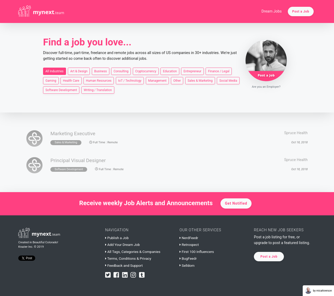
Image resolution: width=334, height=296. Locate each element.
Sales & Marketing (200, 80)
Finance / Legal (218, 71)
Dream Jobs (271, 11)
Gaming (50, 80)
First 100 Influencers (197, 252)
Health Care (71, 80)
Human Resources (98, 80)
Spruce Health (296, 133)
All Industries (54, 71)
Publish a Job (117, 238)
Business (100, 71)
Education (170, 71)
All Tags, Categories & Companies (132, 252)
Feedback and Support (124, 265)
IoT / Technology (129, 80)
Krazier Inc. (25, 246)
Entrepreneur (192, 71)
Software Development (61, 90)
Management (157, 80)
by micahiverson (318, 291)
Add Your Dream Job (122, 244)
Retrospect (189, 244)
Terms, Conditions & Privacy (128, 258)
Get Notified (236, 203)
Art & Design (78, 71)
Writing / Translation (98, 90)
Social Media (228, 80)
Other (177, 80)
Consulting (121, 71)
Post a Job (300, 11)
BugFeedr (188, 258)
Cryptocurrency (145, 71)
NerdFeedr (189, 238)
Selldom (187, 265)
